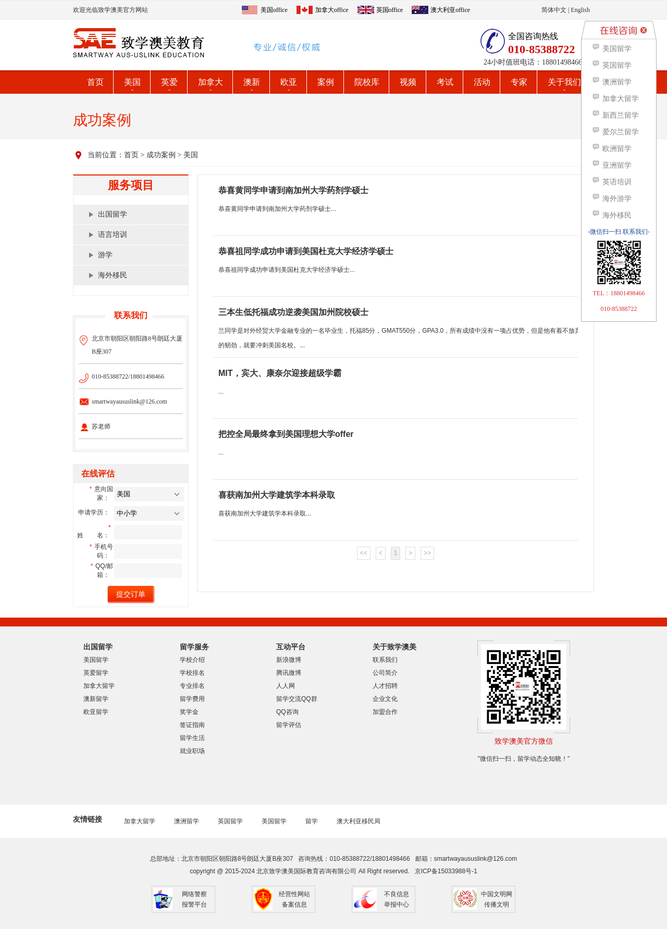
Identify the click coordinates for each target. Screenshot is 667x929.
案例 (325, 82)
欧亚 (288, 82)
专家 (519, 82)
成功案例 (161, 155)
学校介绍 (192, 659)
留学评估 (288, 725)
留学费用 (192, 698)
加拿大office (332, 10)
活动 (482, 82)
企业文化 (385, 698)
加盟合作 (385, 711)
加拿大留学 (99, 685)
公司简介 (385, 672)
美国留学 (95, 659)
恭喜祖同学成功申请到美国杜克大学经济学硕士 (305, 251)
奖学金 (189, 711)
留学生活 (192, 738)
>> (427, 553)
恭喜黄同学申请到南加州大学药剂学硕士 (293, 190)
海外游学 (611, 199)
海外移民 (112, 275)
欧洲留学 (611, 149)
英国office (389, 10)
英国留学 (230, 821)
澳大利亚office (450, 10)
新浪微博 (288, 659)
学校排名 (192, 672)
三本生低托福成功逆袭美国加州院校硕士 (293, 312)
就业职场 (192, 751)
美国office (274, 10)
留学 (311, 821)
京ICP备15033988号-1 (446, 871)
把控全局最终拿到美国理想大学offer (286, 434)
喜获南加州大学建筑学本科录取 (276, 495)
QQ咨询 (287, 711)
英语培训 (611, 182)
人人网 (285, 685)
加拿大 (210, 82)
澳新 (251, 82)
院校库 (366, 82)
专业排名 (192, 685)
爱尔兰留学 (615, 132)
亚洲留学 (611, 165)
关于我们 (564, 82)
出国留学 (112, 214)
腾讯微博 (288, 672)
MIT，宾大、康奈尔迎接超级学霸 (279, 373)
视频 (408, 82)
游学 (105, 255)
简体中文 (553, 10)
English (580, 10)
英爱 (169, 82)
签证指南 (192, 725)
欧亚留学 (95, 711)
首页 (95, 82)
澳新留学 (95, 698)
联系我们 (385, 659)
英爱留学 (95, 672)
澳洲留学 (186, 821)
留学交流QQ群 (296, 698)
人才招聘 (385, 685)
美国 (132, 82)
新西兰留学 (615, 115)
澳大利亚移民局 (358, 821)
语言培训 (112, 234)
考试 (445, 82)
